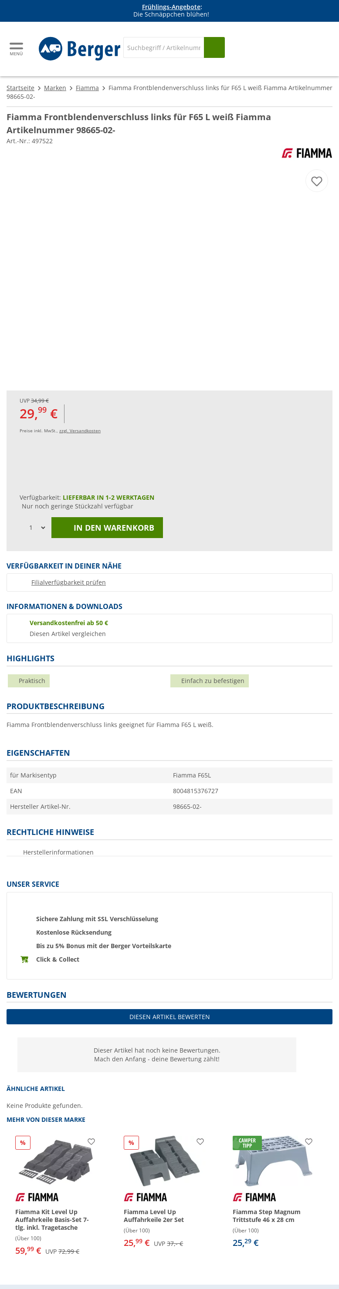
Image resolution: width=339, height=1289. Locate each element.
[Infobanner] (171, 10)
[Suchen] (214, 47)
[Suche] (163, 47)
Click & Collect (57, 959)
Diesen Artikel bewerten (169, 1017)
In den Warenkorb (107, 527)
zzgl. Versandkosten (80, 430)
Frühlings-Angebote (171, 7)
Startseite (20, 88)
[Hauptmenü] (17, 49)
